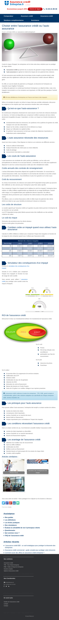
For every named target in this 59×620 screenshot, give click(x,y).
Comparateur (8, 16)
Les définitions (10, 520)
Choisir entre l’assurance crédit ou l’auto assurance (25, 27)
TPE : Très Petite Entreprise (11, 565)
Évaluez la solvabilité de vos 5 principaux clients (22, 528)
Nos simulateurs (11, 525)
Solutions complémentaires (14, 20)
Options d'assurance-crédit (11, 571)
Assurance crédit (8, 563)
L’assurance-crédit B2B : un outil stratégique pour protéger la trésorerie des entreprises (30, 546)
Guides (9, 507)
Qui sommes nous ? (12, 533)
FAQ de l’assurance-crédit (14, 535)
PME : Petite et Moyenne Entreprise (13, 567)
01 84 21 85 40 (51, 9)
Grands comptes (8, 569)
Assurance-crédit (46, 16)
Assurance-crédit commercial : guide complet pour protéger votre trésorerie (30, 550)
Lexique (6, 603)
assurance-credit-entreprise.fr (26, 32)
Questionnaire (10, 530)
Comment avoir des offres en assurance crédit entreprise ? (24, 553)
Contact (6, 605)
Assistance (35, 20)
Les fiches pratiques (12, 522)
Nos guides (9, 517)
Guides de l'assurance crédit (11, 601)
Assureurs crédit (27, 16)
